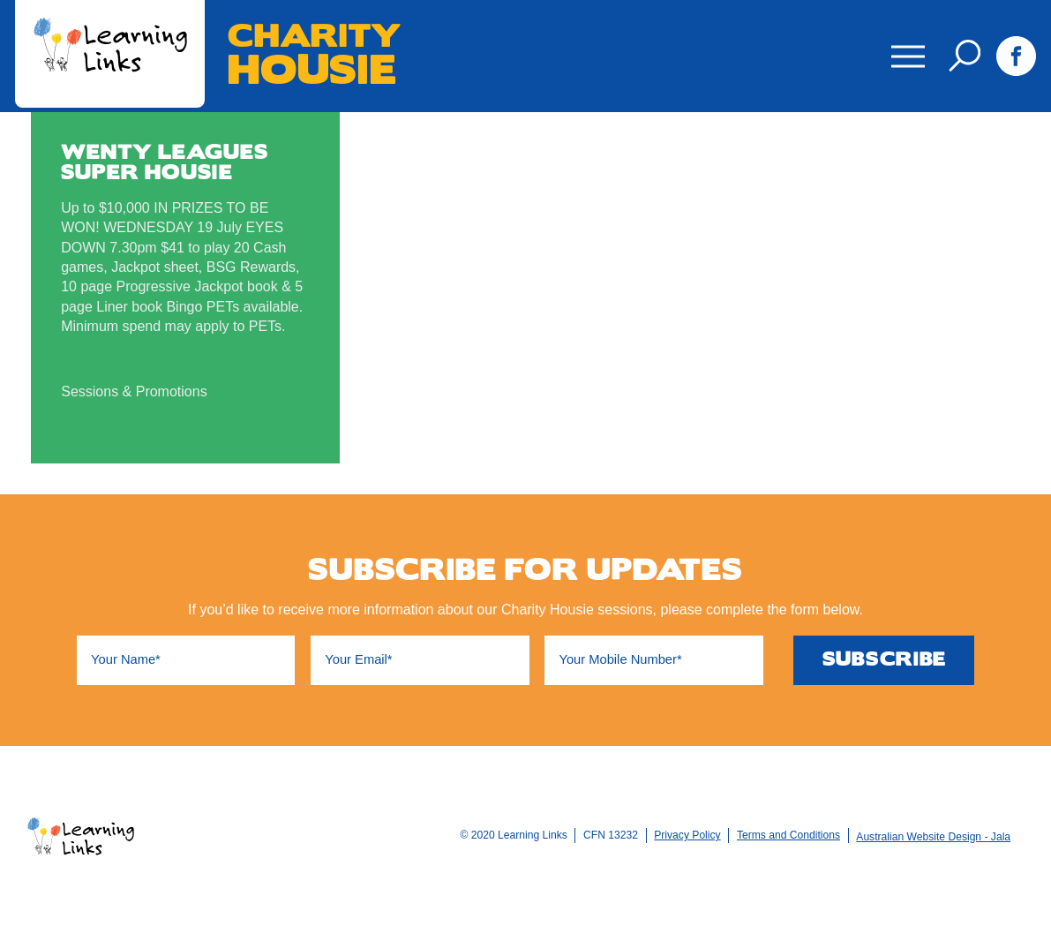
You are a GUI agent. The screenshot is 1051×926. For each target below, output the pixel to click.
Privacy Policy (687, 835)
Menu (903, 44)
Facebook (1016, 56)
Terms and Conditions (788, 835)
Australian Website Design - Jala (933, 837)
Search (964, 56)
